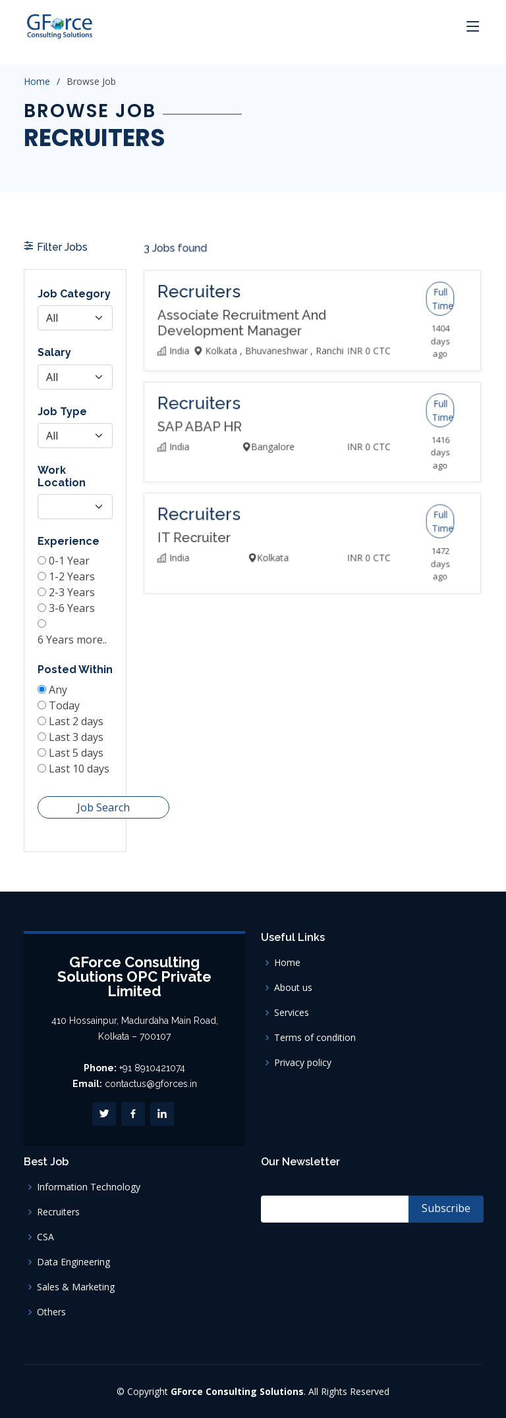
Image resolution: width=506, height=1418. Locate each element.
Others (51, 1312)
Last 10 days (78, 754)
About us (293, 987)
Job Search (101, 790)
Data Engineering (73, 1262)
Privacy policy (302, 1062)
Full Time (423, 342)
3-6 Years (72, 609)
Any (59, 683)
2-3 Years (72, 595)
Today (65, 697)
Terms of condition (315, 1037)
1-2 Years (72, 581)
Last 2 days (76, 712)
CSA (45, 1237)
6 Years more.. (72, 638)
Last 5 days (76, 740)
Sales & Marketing (76, 1287)
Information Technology (88, 1187)
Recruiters (58, 1212)
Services (291, 1012)
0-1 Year (69, 566)
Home (37, 81)
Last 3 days (76, 725)
